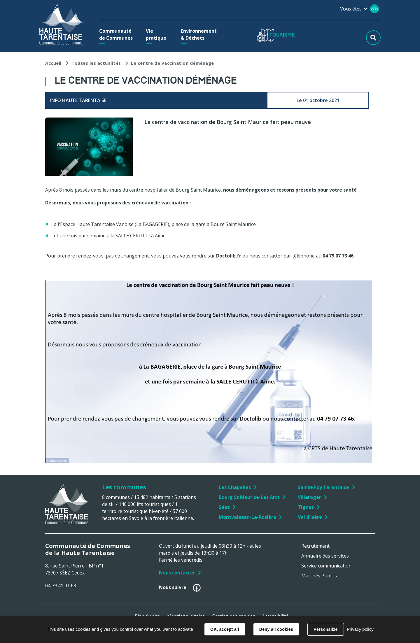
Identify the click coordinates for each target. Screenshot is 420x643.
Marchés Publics (319, 575)
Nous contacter (177, 573)
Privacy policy (360, 629)
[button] (117, 34)
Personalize (325, 629)
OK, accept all (224, 629)
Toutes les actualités (96, 63)
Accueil (53, 63)
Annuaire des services (325, 556)
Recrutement (315, 546)
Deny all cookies (276, 629)
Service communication (326, 566)
